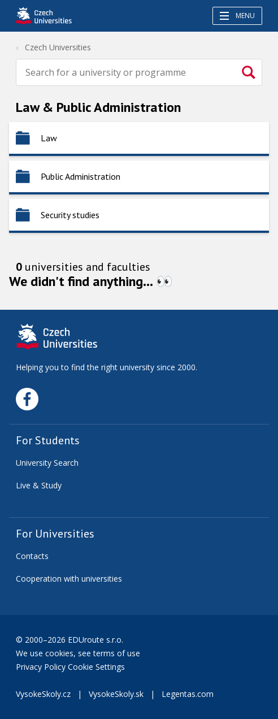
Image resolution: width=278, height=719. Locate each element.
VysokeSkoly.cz (43, 693)
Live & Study (39, 485)
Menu (237, 15)
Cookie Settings (96, 666)
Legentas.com (188, 693)
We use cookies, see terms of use (79, 653)
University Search (47, 462)
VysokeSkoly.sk (116, 693)
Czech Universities (58, 47)
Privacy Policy (41, 666)
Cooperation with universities (69, 578)
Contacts (32, 556)
